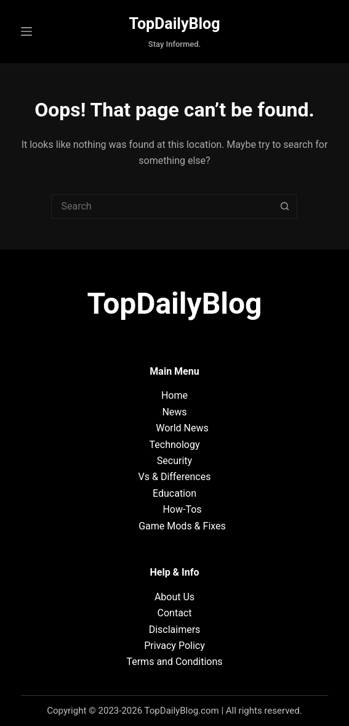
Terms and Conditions (174, 661)
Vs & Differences (174, 477)
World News (182, 428)
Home (174, 395)
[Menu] (26, 31)
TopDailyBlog (174, 24)
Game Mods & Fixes (182, 526)
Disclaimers (175, 629)
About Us (174, 597)
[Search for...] (162, 206)
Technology (175, 445)
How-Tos (181, 509)
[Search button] (285, 206)
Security (174, 461)
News (174, 412)
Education (174, 493)
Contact (175, 613)
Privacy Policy (174, 645)
